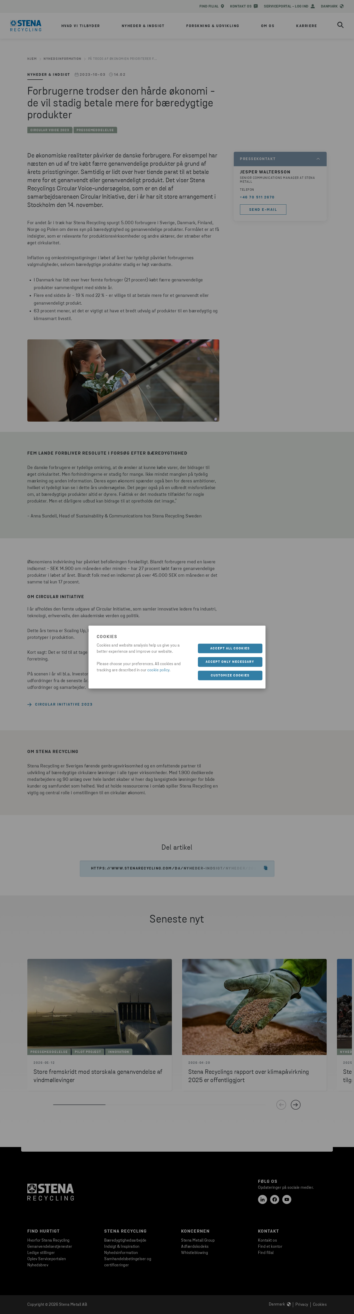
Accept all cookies (230, 648)
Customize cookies (230, 675)
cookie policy (158, 670)
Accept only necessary (230, 662)
